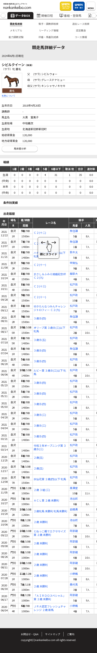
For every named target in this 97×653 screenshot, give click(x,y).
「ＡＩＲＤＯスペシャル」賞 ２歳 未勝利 (50, 597)
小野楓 (74, 574)
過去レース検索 (80, 23)
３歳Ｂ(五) (40, 340)
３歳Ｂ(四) (40, 318)
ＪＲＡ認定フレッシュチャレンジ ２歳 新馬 (50, 608)
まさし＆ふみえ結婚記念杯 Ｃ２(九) (50, 276)
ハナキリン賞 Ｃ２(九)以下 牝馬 (49, 254)
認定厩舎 (81, 30)
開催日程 (45, 15)
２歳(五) (38, 458)
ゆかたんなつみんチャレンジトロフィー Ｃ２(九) (50, 308)
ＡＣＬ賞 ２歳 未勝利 (46, 500)
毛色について (8, 95)
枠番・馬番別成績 (48, 37)
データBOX (20, 15)
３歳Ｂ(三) (40, 415)
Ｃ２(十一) (40, 265)
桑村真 (74, 584)
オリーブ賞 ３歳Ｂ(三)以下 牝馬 (49, 329)
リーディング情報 (48, 30)
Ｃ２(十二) (40, 233)
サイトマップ (52, 634)
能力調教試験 (16, 37)
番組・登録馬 (70, 15)
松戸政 (74, 284)
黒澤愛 (74, 488)
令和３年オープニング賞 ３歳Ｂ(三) (50, 447)
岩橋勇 (74, 509)
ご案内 (70, 634)
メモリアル (16, 30)
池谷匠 (74, 499)
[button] (3, 15)
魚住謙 (74, 231)
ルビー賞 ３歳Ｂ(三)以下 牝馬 (50, 372)
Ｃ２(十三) (40, 243)
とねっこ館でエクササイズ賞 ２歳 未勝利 (50, 533)
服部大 (74, 274)
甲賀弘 (74, 263)
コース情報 (81, 37)
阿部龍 (74, 531)
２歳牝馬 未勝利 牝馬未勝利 (50, 511)
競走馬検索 (16, 23)
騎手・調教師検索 (48, 23)
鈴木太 (74, 252)
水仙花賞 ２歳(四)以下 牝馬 (50, 479)
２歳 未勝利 (41, 522)
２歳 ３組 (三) (42, 490)
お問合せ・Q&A (29, 634)
